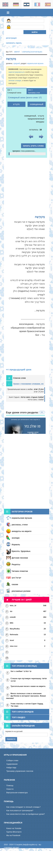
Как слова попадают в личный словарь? (23, 807)
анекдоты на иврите (22, 531)
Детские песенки (20, 558)
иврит (17, 52)
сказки (15, 584)
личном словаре (14, 81)
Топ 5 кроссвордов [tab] (19, 711)
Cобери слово (12, 760)
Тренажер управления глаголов (19, 771)
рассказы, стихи (20, 524)
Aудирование (12, 764)
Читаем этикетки (20, 571)
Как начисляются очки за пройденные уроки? (25, 814)
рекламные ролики (21, 591)
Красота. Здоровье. (21, 551)
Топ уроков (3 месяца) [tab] (20, 666)
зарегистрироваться (16, 72)
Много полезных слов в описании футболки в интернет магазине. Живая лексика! (26, 695)
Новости (9, 789)
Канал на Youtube (13, 828)
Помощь (9, 785)
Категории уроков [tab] (18, 511)
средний (16, 63)
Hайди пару (11, 767)
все (42, 412)
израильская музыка (32, 52)
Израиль (16, 544)
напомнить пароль (14, 43)
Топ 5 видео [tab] (14, 717)
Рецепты (16, 564)
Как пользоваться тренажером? (19, 810)
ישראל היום (16, 578)
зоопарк (16, 538)
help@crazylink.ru (30, 845)
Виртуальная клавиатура (17, 792)
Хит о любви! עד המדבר (21, 671)
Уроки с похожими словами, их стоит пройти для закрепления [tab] (25, 383)
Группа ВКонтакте (13, 832)
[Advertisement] (26, 185)
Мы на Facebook (13, 835)
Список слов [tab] (16, 378)
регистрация (11, 38)
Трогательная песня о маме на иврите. (28, 686)
